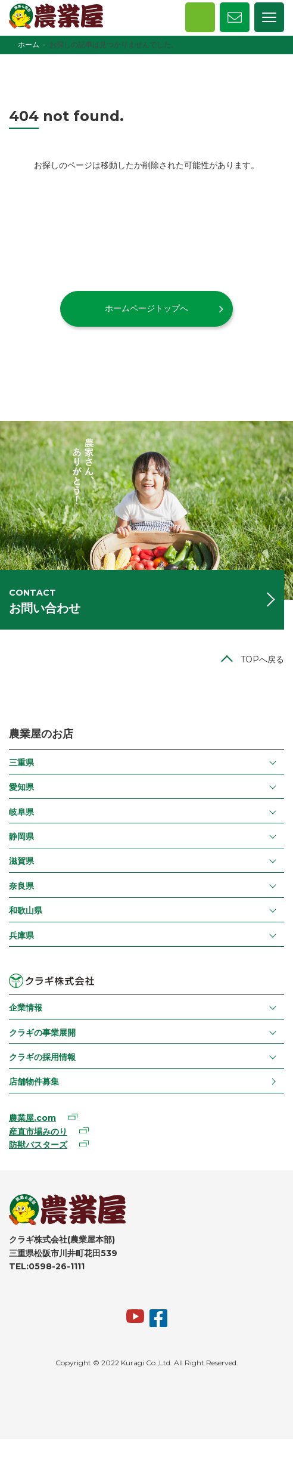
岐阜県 (21, 812)
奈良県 (21, 886)
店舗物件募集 (34, 1081)
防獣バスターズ (38, 1144)
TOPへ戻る (262, 659)
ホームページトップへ (146, 308)
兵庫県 (21, 935)
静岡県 (21, 836)
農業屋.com (32, 1118)
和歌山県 (25, 910)
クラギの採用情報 (42, 1057)
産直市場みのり (38, 1131)
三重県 (21, 762)
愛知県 (21, 787)
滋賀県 (21, 861)
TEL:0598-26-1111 (47, 1266)
